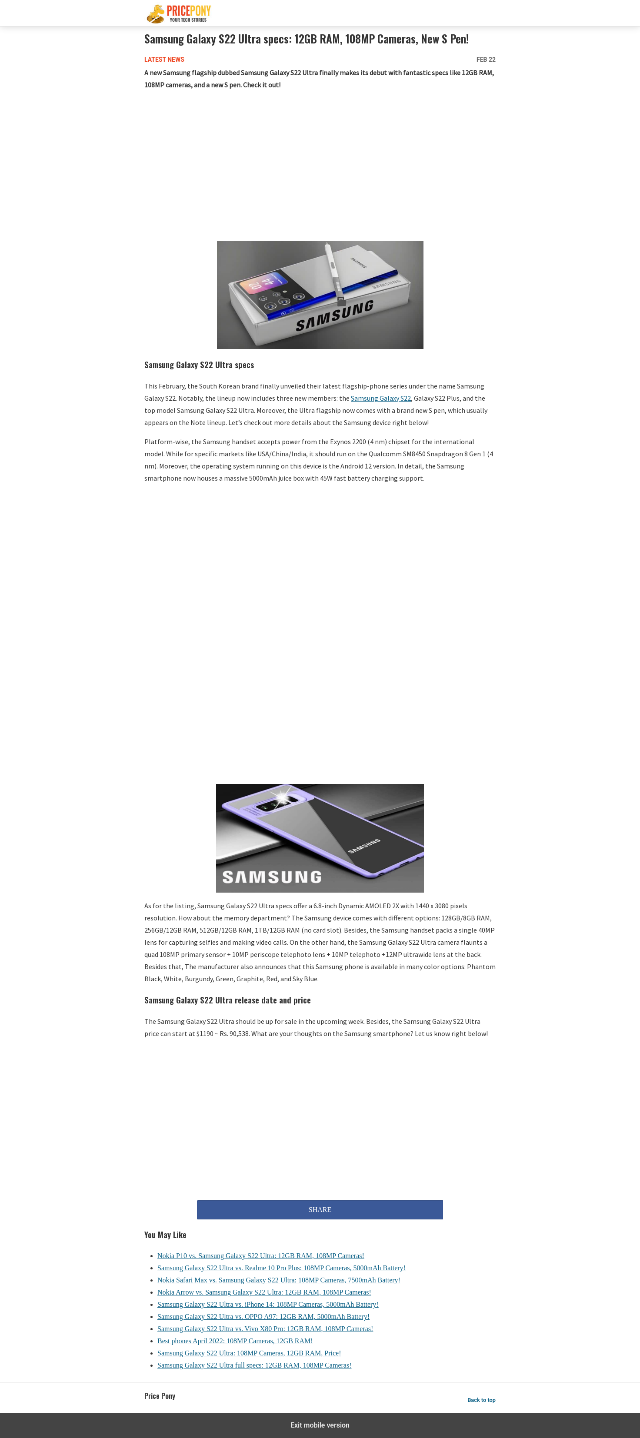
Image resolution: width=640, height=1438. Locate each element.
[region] (320, 167)
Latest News (164, 59)
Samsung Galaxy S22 (381, 398)
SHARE (320, 1209)
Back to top (481, 1400)
